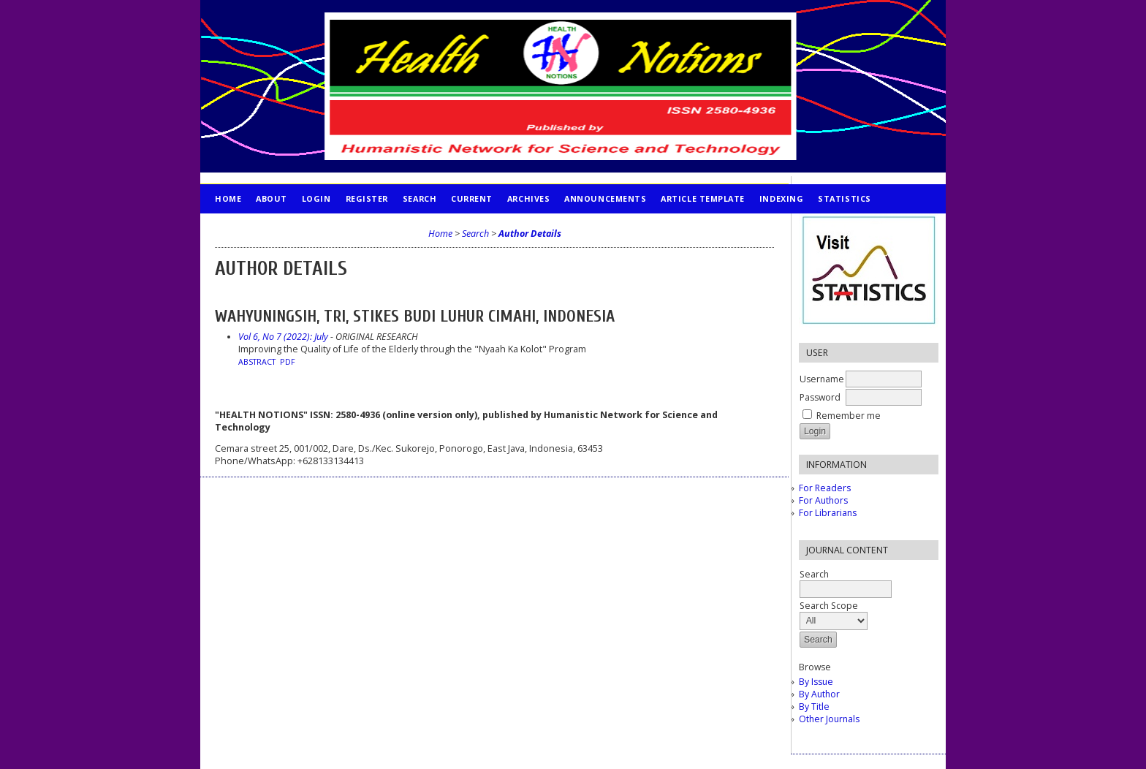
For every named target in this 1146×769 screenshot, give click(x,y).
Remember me (848, 415)
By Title (814, 706)
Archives (528, 198)
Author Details (529, 233)
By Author (819, 694)
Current (472, 198)
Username (822, 379)
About (271, 198)
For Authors (823, 500)
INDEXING (781, 198)
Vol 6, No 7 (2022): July (283, 336)
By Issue (816, 681)
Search (419, 198)
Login (316, 198)
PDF (287, 362)
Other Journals (829, 719)
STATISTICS (844, 198)
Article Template (703, 198)
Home (228, 198)
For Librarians (828, 513)
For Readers (825, 488)
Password (820, 397)
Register (367, 198)
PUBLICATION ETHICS (263, 227)
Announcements (605, 198)
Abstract (257, 362)
